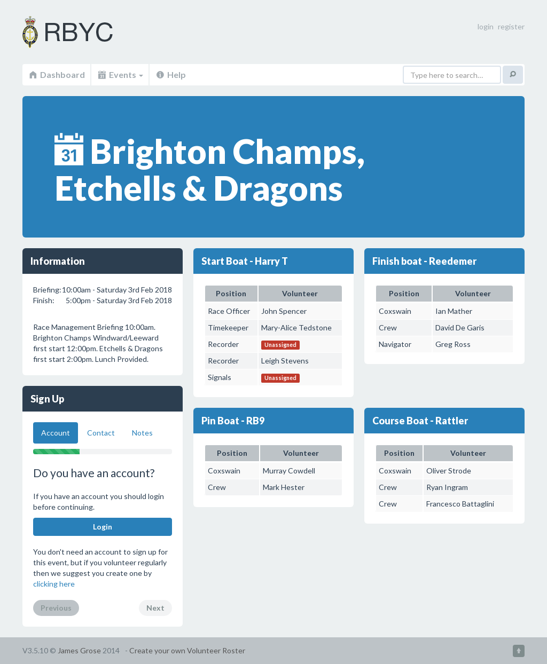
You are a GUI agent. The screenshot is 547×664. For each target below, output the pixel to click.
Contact (101, 432)
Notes (142, 432)
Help (170, 74)
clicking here (54, 583)
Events (120, 74)
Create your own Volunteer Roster (187, 650)
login (486, 26)
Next (155, 607)
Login (102, 526)
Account (55, 432)
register (511, 26)
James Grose (79, 650)
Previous (56, 607)
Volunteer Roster (81, 32)
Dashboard (56, 74)
